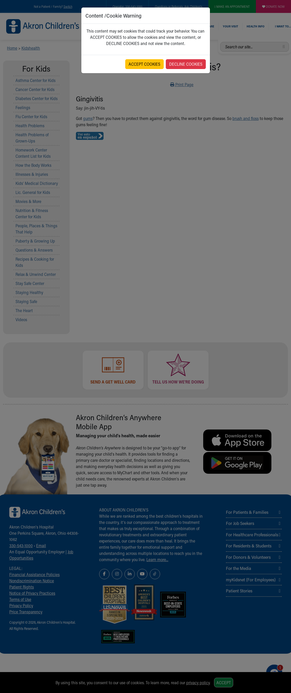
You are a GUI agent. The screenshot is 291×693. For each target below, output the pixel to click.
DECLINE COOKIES (185, 64)
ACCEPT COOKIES (144, 64)
